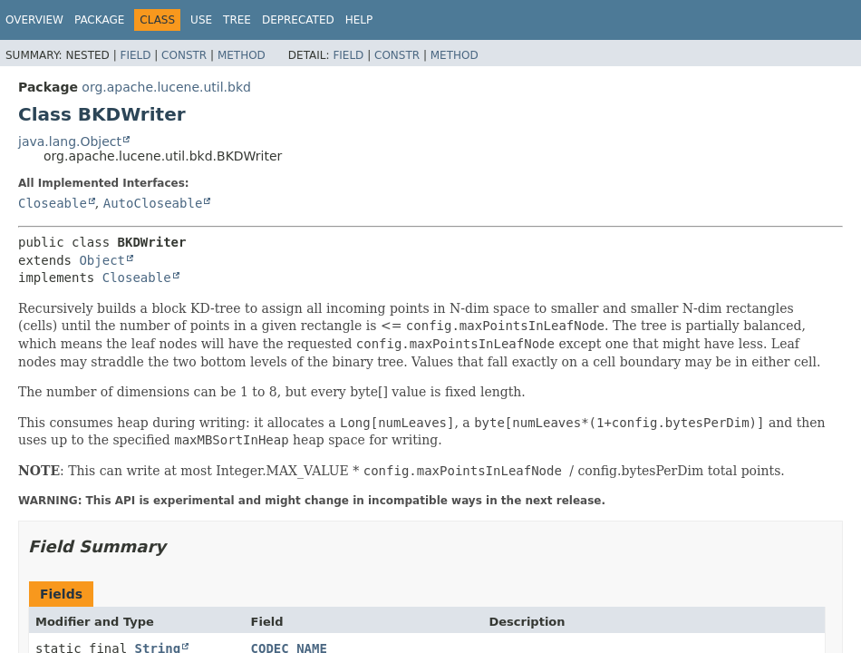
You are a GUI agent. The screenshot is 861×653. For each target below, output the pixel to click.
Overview (34, 20)
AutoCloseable (153, 203)
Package (99, 20)
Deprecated (298, 20)
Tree (237, 20)
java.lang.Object (69, 141)
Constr (184, 55)
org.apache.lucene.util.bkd (166, 87)
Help (359, 20)
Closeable (52, 203)
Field (135, 55)
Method (242, 55)
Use (201, 20)
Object (102, 260)
